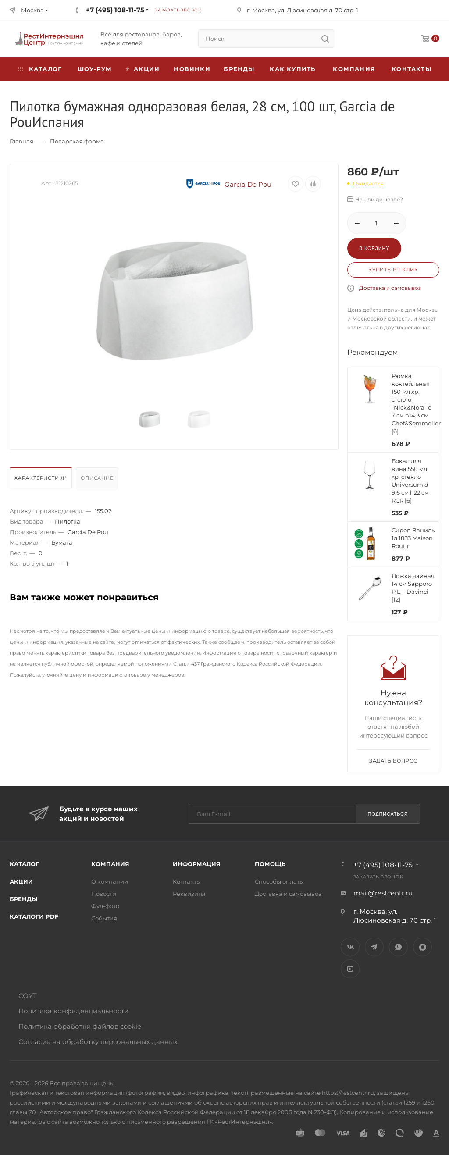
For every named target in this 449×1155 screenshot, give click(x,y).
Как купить (292, 68)
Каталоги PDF (34, 916)
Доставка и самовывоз (390, 288)
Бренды (239, 68)
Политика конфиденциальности (73, 1011)
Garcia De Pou (227, 184)
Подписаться (387, 813)
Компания (354, 68)
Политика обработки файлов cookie (79, 1026)
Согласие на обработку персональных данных (98, 1041)
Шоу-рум (95, 68)
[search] (325, 38)
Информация (197, 863)
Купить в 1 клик (393, 270)
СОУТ (27, 995)
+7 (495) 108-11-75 (115, 10)
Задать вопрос (393, 761)
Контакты (411, 68)
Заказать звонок (178, 9)
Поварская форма (77, 141)
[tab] (42, 480)
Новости (103, 893)
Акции (21, 881)
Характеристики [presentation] (40, 478)
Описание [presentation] (97, 478)
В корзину (374, 248)
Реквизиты (189, 893)
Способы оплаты (279, 881)
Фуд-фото (105, 905)
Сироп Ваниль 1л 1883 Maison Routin (413, 538)
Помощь (270, 863)
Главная (21, 141)
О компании (109, 881)
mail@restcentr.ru (383, 893)
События (104, 918)
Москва (32, 10)
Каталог (24, 863)
